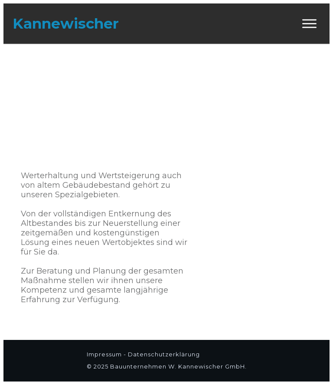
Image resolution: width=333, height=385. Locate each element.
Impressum (105, 354)
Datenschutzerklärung (164, 354)
